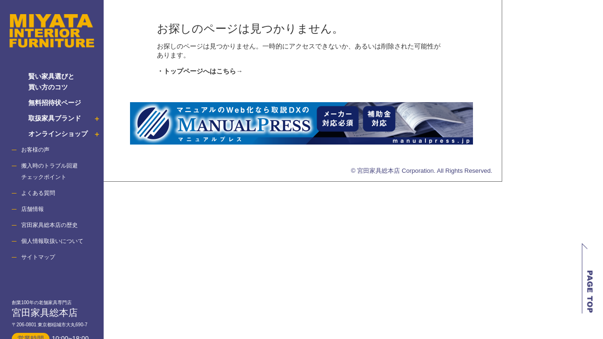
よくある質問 (38, 193)
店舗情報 (32, 209)
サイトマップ (38, 257)
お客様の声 (35, 149)
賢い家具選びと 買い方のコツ (51, 82)
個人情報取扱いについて (52, 241)
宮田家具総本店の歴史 (49, 225)
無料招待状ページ (54, 102)
